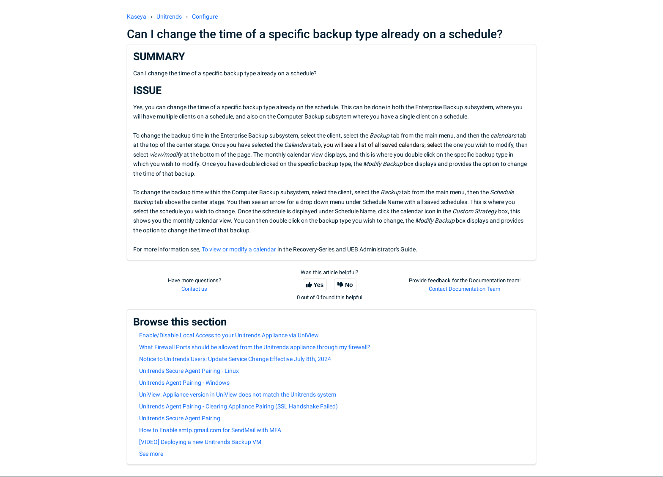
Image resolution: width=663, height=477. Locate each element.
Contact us (194, 289)
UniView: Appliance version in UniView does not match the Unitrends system (237, 394)
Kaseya (136, 16)
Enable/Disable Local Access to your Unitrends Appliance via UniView (229, 335)
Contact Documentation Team (464, 289)
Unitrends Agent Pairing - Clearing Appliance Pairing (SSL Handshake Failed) (238, 406)
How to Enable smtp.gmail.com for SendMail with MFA (210, 430)
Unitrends (169, 16)
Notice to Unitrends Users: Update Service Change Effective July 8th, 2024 (235, 359)
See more (151, 453)
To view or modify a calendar (239, 249)
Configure (205, 16)
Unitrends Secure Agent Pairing (179, 418)
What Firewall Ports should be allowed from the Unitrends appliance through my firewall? (254, 347)
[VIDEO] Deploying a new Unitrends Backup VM (200, 441)
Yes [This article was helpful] (318, 284)
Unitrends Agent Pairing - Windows (184, 382)
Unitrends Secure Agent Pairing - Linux (189, 370)
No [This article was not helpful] (349, 284)
